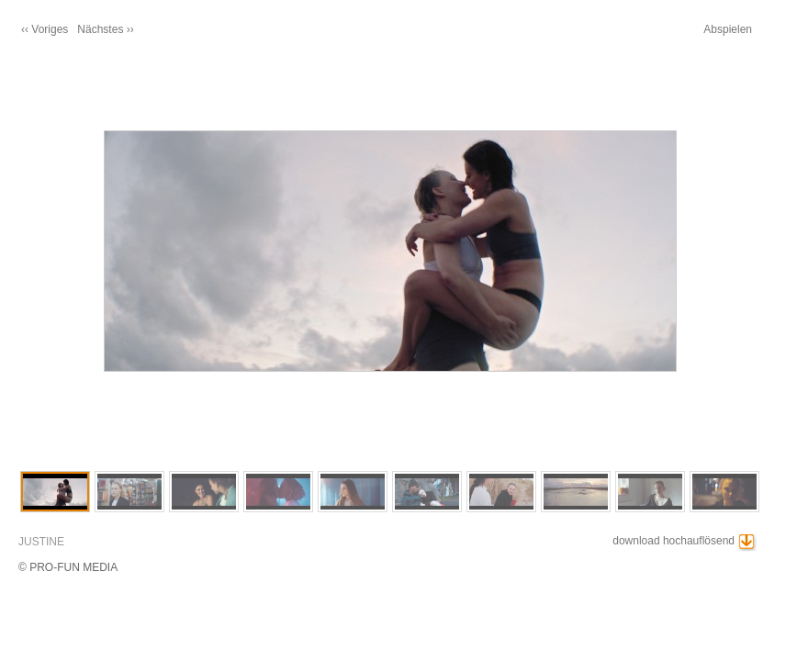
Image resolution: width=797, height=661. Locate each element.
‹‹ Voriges (44, 29)
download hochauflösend (673, 540)
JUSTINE (41, 541)
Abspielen (727, 29)
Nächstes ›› (105, 29)
